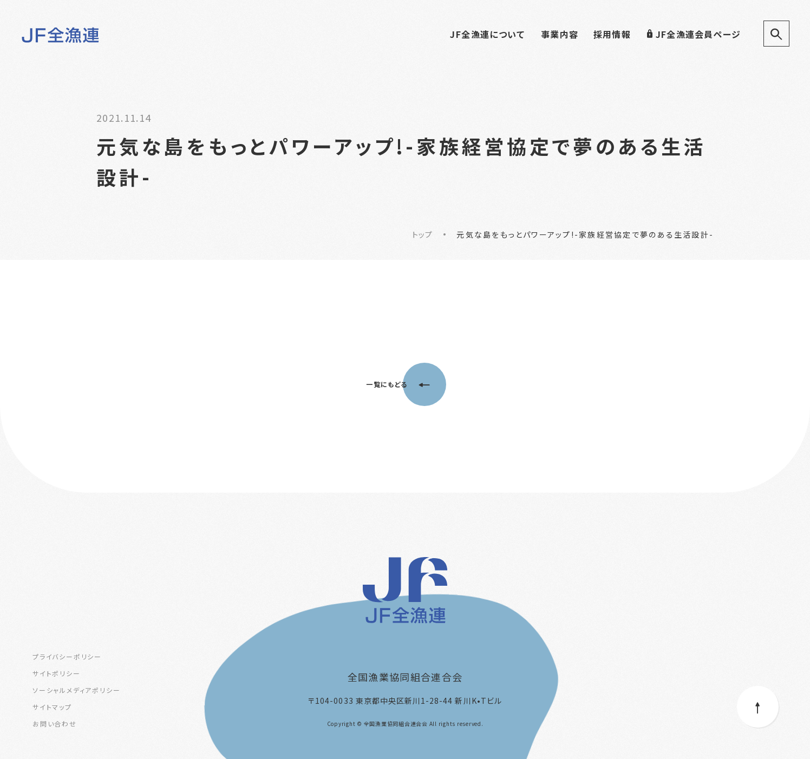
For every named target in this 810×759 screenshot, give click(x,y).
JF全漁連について (487, 34)
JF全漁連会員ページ (693, 34)
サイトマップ (52, 706)
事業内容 (559, 34)
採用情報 (612, 34)
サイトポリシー (56, 673)
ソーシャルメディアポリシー (76, 690)
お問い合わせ (54, 723)
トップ (422, 234)
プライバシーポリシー (67, 656)
